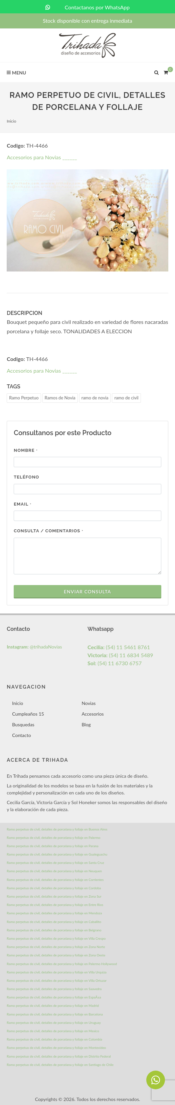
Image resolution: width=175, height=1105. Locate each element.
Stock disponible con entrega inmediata (87, 21)
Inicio (11, 121)
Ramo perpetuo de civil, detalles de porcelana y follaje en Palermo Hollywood (62, 964)
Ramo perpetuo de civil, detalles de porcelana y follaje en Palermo (53, 838)
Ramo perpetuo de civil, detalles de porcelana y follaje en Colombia (54, 1039)
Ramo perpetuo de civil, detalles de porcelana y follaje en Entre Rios (55, 905)
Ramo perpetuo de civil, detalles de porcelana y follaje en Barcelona (55, 1014)
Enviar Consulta (87, 591)
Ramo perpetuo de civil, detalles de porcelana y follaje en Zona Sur (54, 896)
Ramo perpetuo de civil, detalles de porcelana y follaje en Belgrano (54, 930)
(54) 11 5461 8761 (119, 647)
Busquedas (23, 724)
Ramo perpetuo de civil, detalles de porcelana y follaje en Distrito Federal (59, 1056)
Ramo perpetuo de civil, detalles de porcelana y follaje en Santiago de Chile (60, 1065)
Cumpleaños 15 (28, 714)
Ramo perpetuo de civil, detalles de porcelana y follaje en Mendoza (54, 913)
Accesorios (92, 714)
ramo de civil (126, 397)
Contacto (21, 735)
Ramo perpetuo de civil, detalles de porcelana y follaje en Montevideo (56, 1048)
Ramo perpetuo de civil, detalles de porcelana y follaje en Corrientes (55, 880)
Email (22, 504)
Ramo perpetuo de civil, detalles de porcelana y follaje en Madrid (53, 1005)
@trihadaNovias (34, 647)
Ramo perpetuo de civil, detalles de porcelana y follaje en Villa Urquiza (57, 972)
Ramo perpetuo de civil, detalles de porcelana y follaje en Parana (52, 846)
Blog (86, 724)
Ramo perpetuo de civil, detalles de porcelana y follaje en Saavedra (54, 989)
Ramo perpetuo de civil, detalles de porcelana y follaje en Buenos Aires (57, 829)
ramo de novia (95, 397)
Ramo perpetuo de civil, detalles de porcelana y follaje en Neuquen (54, 871)
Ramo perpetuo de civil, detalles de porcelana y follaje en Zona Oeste (56, 955)
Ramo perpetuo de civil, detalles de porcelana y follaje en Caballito (54, 922)
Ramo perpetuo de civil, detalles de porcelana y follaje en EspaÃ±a (54, 997)
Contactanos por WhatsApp (87, 7)
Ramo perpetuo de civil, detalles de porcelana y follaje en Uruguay (54, 1023)
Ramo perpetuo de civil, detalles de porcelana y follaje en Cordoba (54, 888)
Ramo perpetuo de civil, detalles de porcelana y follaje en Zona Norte (56, 947)
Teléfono (26, 477)
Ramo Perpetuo (23, 397)
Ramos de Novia (60, 397)
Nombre (26, 450)
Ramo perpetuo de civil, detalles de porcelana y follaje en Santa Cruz (55, 863)
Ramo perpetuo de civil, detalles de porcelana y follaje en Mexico (53, 1031)
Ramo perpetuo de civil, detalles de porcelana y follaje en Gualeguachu (57, 854)
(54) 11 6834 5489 (120, 655)
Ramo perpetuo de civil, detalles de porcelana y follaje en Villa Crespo (56, 938)
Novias (88, 703)
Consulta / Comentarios (48, 530)
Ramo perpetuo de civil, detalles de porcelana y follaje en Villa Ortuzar (57, 980)
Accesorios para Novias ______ (42, 157)
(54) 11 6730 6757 (115, 663)
